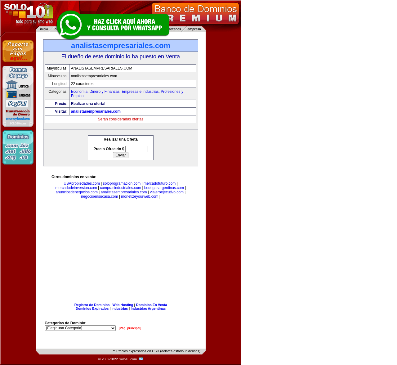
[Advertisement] (121, 252)
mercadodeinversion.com (76, 188)
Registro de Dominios (92, 305)
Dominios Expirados (92, 308)
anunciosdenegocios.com (77, 192)
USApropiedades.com (82, 183)
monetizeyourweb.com (139, 196)
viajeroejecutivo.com (167, 192)
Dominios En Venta (151, 305)
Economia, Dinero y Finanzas (95, 91)
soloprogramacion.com (122, 183)
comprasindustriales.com (120, 188)
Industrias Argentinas (148, 308)
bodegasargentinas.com (164, 188)
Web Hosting (123, 305)
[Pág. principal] (130, 328)
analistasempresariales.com (96, 111)
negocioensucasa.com (99, 196)
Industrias (120, 308)
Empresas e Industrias (140, 91)
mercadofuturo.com (160, 183)
